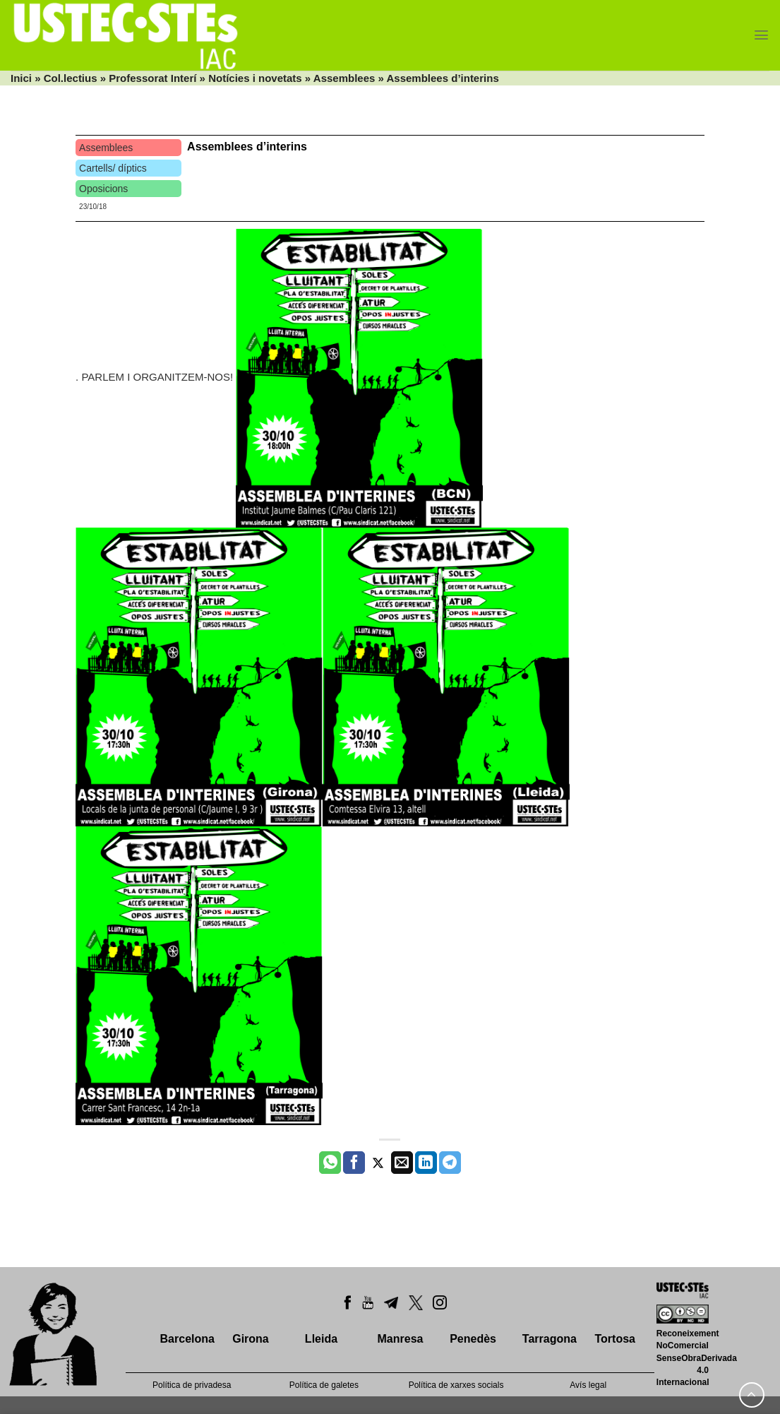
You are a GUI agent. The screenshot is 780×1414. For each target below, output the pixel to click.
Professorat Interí (152, 78)
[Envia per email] (402, 1162)
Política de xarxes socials (456, 1385)
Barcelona (187, 1339)
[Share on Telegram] (450, 1162)
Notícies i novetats (255, 78)
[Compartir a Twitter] (378, 1162)
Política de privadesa (191, 1385)
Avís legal (588, 1385)
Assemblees (344, 78)
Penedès (473, 1339)
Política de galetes (324, 1385)
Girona (250, 1339)
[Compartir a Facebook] (354, 1162)
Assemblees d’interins (247, 147)
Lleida (321, 1339)
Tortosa (614, 1339)
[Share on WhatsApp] (330, 1162)
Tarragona (549, 1339)
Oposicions (103, 188)
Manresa (401, 1339)
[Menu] (761, 35)
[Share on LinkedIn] (426, 1162)
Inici (21, 78)
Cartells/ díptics (113, 168)
